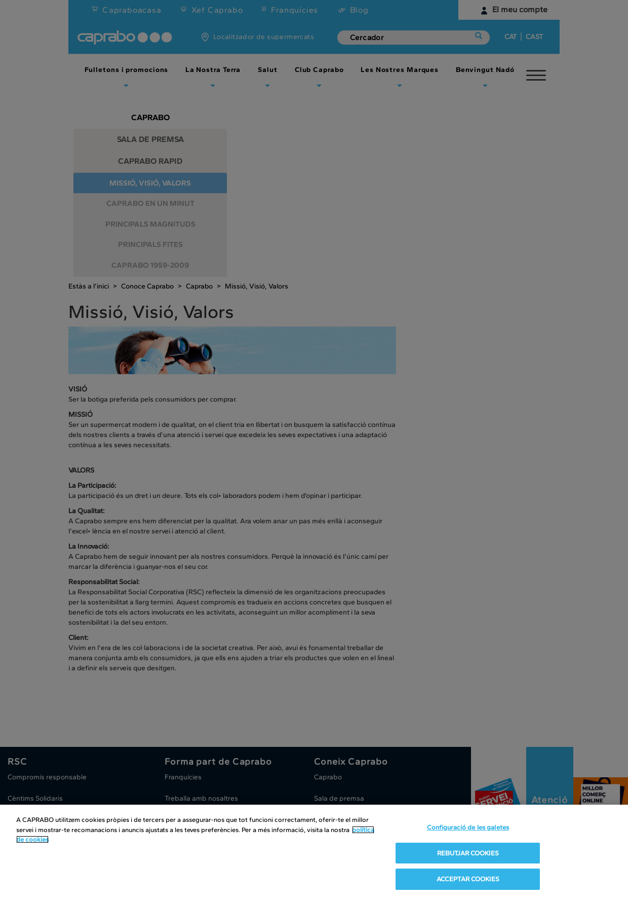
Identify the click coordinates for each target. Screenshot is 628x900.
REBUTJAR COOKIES (468, 853)
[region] (314, 852)
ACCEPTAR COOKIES (468, 879)
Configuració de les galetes (468, 827)
